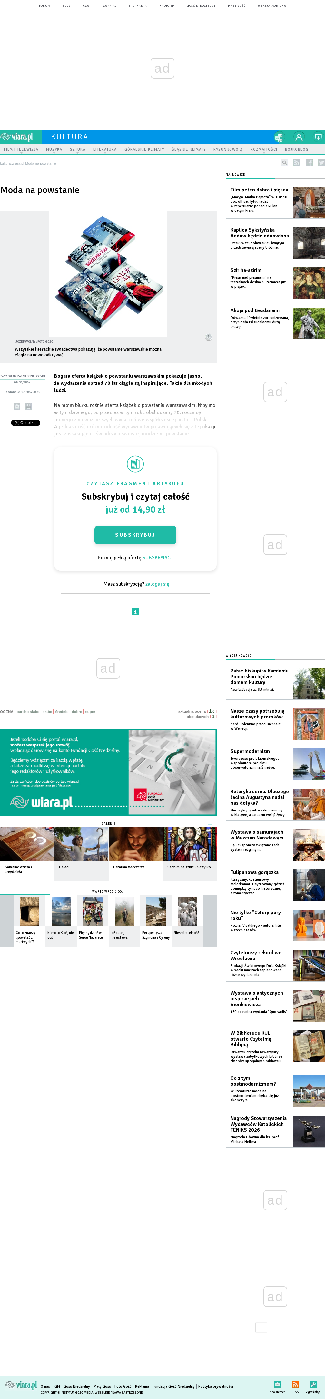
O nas (45, 1386)
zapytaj (110, 6)
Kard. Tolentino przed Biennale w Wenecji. (256, 726)
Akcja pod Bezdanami (255, 310)
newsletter (277, 1383)
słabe (47, 712)
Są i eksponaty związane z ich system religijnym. (255, 847)
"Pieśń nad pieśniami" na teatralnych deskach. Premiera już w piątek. (258, 282)
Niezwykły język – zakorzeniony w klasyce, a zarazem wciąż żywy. (258, 812)
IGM (57, 1386)
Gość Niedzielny (201, 6)
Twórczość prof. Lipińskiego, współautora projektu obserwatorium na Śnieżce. (255, 763)
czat (87, 6)
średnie (61, 712)
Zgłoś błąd (313, 1383)
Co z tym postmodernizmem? (253, 1081)
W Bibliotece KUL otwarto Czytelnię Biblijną (251, 1039)
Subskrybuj (135, 535)
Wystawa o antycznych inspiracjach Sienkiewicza (257, 998)
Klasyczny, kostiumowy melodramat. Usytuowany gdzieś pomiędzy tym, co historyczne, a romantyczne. (257, 886)
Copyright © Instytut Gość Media (67, 1392)
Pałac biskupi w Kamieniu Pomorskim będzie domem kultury (260, 676)
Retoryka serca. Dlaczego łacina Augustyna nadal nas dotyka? (260, 797)
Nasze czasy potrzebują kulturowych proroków (257, 714)
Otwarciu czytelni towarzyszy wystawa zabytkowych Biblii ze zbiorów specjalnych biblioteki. (256, 1056)
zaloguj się (157, 584)
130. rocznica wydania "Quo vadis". (260, 1011)
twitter (321, 162)
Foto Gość (123, 1386)
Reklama (142, 1386)
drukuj (28, 406)
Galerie (108, 824)
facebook (309, 162)
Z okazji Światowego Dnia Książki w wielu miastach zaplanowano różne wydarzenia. (258, 970)
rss (296, 162)
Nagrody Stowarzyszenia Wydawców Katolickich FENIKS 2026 (259, 1124)
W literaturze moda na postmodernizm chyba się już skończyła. (255, 1096)
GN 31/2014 (22, 382)
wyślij (17, 406)
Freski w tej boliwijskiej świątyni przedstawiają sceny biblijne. (257, 245)
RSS (295, 1383)
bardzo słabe (28, 712)
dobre (77, 712)
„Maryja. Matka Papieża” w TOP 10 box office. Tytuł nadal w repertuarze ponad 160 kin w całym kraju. (259, 204)
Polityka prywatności (215, 1386)
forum (44, 6)
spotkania (138, 6)
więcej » (47, 875)
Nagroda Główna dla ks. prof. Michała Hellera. (255, 1139)
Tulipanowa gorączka (255, 872)
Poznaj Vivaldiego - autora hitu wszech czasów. (256, 927)
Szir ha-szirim (246, 270)
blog (67, 6)
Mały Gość (237, 6)
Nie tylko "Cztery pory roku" (256, 915)
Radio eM (167, 6)
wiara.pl (21, 137)
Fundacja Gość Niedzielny (174, 1386)
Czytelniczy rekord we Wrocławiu (256, 955)
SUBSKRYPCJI (158, 557)
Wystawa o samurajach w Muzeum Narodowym (257, 835)
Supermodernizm (250, 751)
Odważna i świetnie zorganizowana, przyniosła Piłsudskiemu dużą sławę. (260, 322)
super (90, 712)
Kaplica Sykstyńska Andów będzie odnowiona (260, 233)
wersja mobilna (272, 6)
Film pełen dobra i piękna (259, 190)
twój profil (299, 137)
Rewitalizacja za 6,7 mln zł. (252, 689)
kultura (70, 137)
